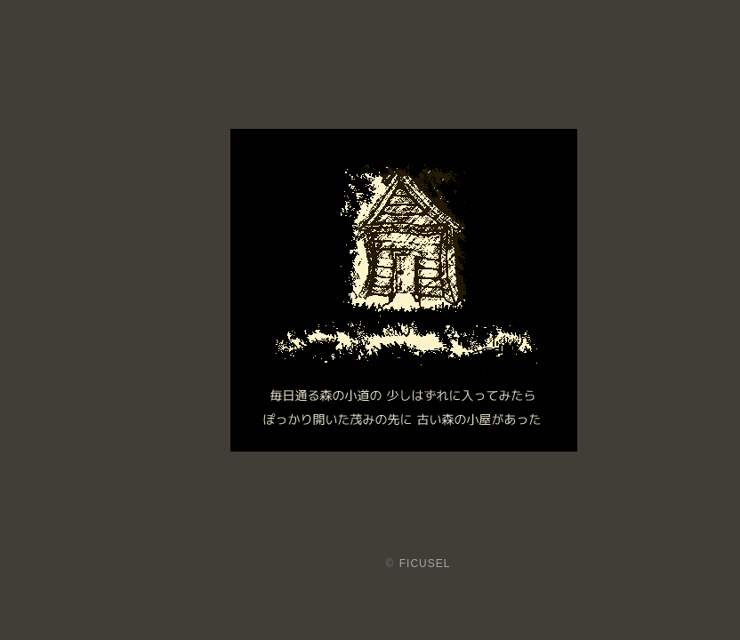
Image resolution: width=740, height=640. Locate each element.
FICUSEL (425, 563)
